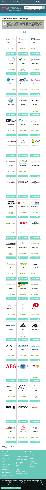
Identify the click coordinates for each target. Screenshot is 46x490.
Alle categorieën (5, 469)
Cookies (31, 455)
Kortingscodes (33, 464)
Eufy (39, 9)
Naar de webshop (10, 53)
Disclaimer (32, 458)
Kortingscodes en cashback (22, 456)
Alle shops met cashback (21, 458)
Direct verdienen (19, 462)
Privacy (31, 457)
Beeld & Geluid (5, 466)
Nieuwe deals (33, 466)
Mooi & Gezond (5, 458)
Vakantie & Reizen (6, 455)
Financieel (4, 467)
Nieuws (17, 465)
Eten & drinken (5, 457)
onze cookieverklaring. (35, 485)
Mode (3, 461)
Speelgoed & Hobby (6, 460)
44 (11, 446)
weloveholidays (30, 9)
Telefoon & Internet (6, 463)
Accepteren (4, 487)
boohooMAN (26, 11)
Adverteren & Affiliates (7, 475)
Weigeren (11, 487)
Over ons (4, 474)
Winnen (17, 466)
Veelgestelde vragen (20, 471)
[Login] (36, 2)
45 (13, 446)
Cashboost (18, 463)
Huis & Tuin (4, 454)
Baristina (35, 9)
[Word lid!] (39, 1)
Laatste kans (32, 467)
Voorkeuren (18, 487)
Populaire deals (33, 463)
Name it (31, 11)
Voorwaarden (33, 454)
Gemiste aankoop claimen (21, 473)
